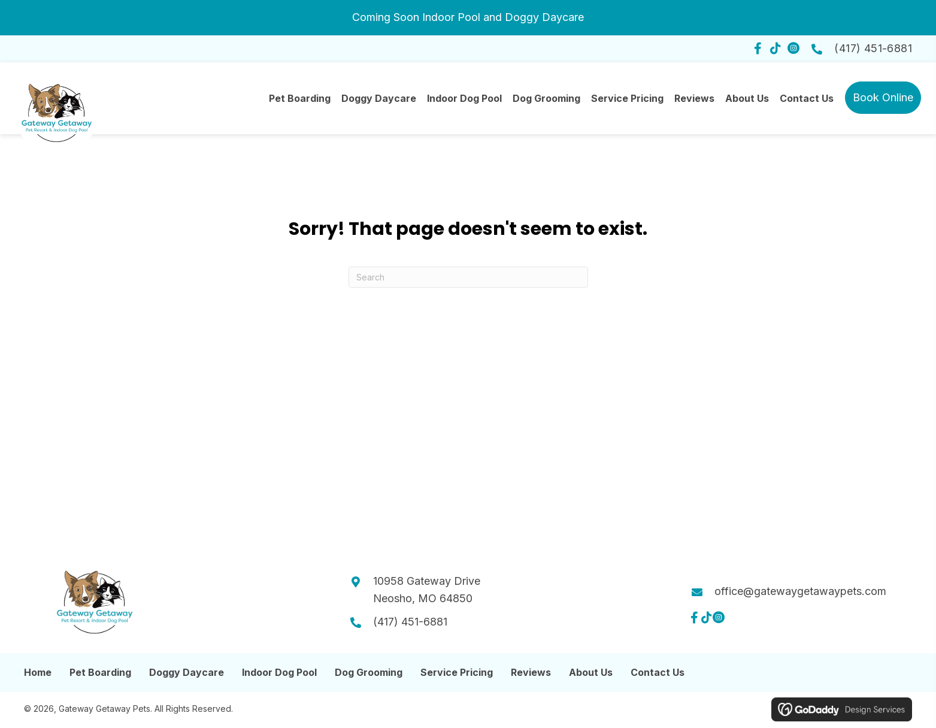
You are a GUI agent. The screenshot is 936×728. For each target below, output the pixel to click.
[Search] (468, 281)
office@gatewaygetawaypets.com (800, 595)
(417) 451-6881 (873, 48)
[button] (758, 49)
